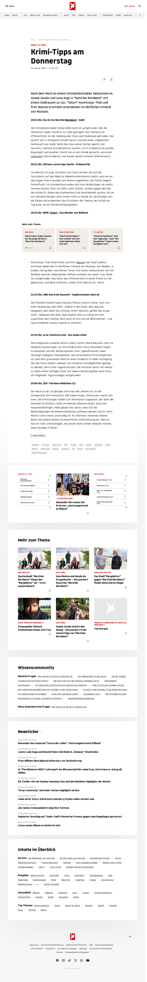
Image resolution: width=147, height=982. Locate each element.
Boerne (80, 262)
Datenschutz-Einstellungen (100, 949)
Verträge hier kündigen (67, 949)
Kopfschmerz (24, 897)
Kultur (33, 40)
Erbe (110, 875)
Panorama (128, 15)
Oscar (20, 910)
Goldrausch (98, 445)
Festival (31, 910)
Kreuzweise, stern (91, 694)
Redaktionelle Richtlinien (76, 945)
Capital (81, 15)
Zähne (76, 897)
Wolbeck (56, 449)
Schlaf (51, 897)
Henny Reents (90, 449)
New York (65, 880)
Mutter (80, 449)
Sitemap (67, 862)
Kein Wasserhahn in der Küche (92, 676)
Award (43, 910)
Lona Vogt (36, 156)
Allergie (36, 892)
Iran (25, 15)
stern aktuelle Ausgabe (87, 862)
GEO (73, 15)
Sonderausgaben (25, 867)
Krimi (66, 445)
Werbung (83, 949)
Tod (73, 449)
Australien (54, 875)
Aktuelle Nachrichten (100, 858)
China (66, 875)
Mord (81, 445)
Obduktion (65, 449)
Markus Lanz (35, 15)
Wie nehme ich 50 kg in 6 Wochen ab (55, 676)
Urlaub (92, 880)
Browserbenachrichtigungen (77, 952)
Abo (130, 6)
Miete (53, 880)
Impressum (34, 945)
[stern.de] (72, 6)
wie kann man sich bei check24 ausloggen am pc (76, 680)
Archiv (118, 858)
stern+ (66, 15)
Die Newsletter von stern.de (41, 858)
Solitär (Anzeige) (51, 884)
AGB (91, 945)
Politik (118, 15)
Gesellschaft (108, 15)
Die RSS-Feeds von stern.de (72, 858)
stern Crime (92, 15)
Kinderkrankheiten (103, 892)
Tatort (54, 212)
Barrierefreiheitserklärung (52, 945)
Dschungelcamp (41, 905)
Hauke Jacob (56, 445)
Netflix (101, 905)
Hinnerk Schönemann (39, 453)
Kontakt (59, 952)
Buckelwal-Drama (50, 15)
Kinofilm (113, 905)
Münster (35, 449)
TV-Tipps (74, 445)
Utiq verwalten (37, 949)
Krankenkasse (39, 880)
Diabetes (49, 892)
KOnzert (89, 905)
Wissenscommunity (27, 862)
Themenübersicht (49, 862)
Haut (74, 892)
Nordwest (71, 120)
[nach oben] (130, 937)
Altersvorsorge (37, 875)
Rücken (39, 897)
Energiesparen (96, 875)
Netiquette (50, 949)
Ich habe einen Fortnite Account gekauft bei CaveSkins (61, 685)
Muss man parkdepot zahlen (65, 694)
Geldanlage (23, 880)
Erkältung (62, 892)
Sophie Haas (45, 449)
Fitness (85, 892)
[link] (139, 6)
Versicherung (107, 880)
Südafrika (79, 880)
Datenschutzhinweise (104, 945)
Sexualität (63, 897)
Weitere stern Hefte (112, 862)
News (7, 15)
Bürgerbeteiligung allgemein (81, 698)
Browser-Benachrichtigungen (80, 867)
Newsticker (29, 731)
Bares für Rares (72, 905)
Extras (15, 15)
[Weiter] (140, 15)
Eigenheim (79, 875)
